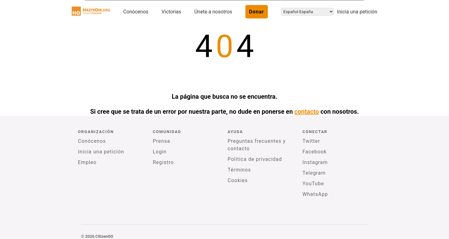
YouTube (313, 184)
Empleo (87, 162)
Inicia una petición (357, 12)
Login (160, 152)
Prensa (161, 141)
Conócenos (135, 12)
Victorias (171, 12)
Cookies (238, 180)
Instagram (315, 162)
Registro (163, 162)
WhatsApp (315, 194)
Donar (256, 12)
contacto (306, 111)
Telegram (314, 173)
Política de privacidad (255, 159)
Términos (239, 170)
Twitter (311, 141)
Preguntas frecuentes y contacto (257, 145)
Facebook (314, 152)
